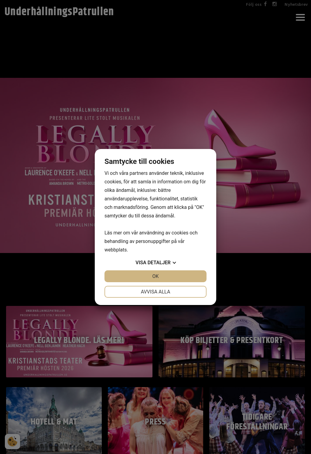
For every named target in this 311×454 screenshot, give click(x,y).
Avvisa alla (155, 292)
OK (155, 276)
